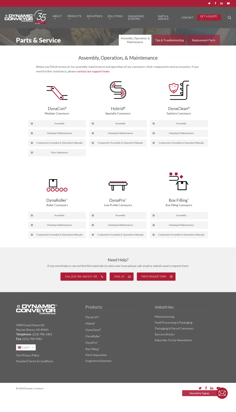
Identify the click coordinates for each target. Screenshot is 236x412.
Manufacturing (164, 316)
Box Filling (92, 349)
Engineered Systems (98, 361)
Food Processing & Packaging (173, 322)
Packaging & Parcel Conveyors (174, 328)
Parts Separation (96, 355)
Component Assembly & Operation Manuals (117, 142)
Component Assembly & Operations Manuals (56, 142)
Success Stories (165, 334)
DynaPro (91, 342)
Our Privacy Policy (27, 355)
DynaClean (93, 330)
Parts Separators (49, 152)
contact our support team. (93, 71)
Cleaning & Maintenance (51, 133)
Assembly (47, 123)
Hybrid (90, 323)
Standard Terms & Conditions (34, 361)
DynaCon (92, 317)
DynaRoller (93, 336)
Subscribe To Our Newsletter (173, 340)
